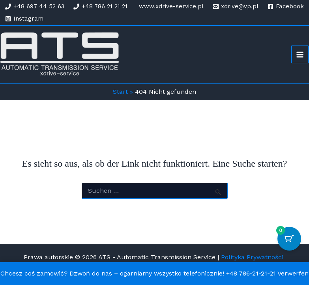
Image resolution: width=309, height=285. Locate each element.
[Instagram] (24, 19)
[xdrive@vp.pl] (236, 6)
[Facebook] (285, 6)
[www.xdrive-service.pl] (170, 6)
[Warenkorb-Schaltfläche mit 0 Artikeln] (289, 239)
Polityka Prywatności (253, 257)
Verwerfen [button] (293, 273)
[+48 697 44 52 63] (34, 6)
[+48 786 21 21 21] (100, 6)
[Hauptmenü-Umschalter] (300, 54)
